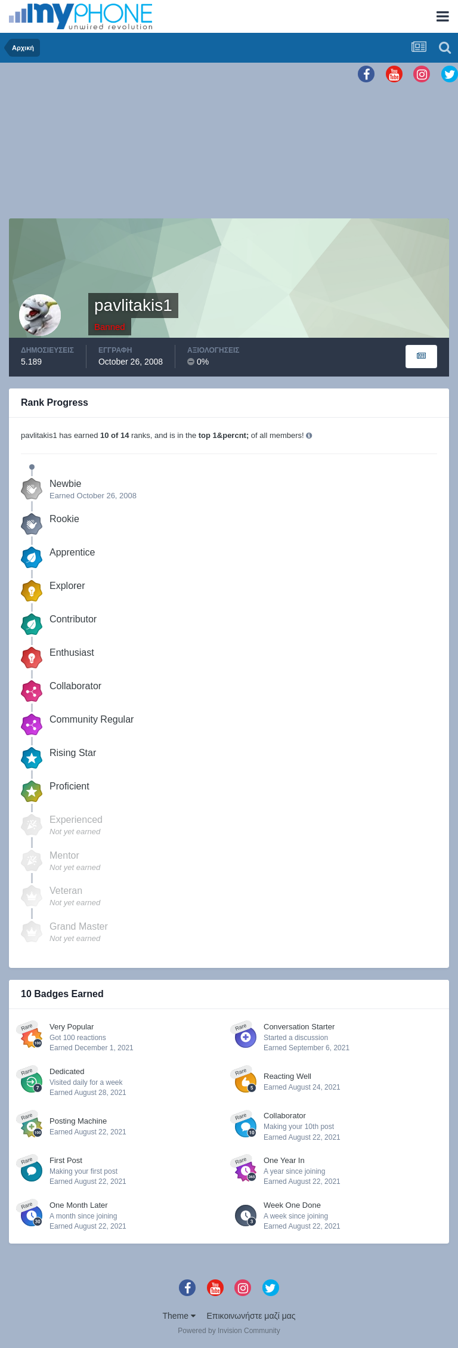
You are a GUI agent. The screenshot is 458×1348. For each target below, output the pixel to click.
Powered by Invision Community (229, 1331)
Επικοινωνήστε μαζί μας (251, 1316)
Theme (178, 1316)
